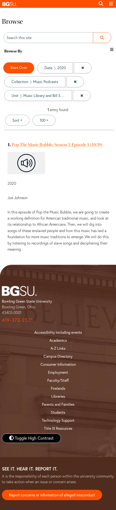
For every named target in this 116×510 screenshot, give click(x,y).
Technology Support (58, 420)
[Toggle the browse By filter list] (111, 49)
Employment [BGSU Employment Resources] (58, 372)
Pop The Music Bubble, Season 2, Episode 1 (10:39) (57, 145)
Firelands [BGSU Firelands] (58, 388)
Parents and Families (58, 404)
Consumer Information (58, 364)
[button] (48, 4)
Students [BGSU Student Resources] (58, 412)
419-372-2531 (17, 320)
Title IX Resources (58, 428)
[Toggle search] (101, 3)
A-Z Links (58, 348)
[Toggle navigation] (111, 3)
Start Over (18, 67)
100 (48, 120)
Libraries (58, 396)
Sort (15, 120)
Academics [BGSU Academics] (58, 340)
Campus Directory (58, 356)
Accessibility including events (58, 332)
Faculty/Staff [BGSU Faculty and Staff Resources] (58, 380)
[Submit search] (102, 37)
